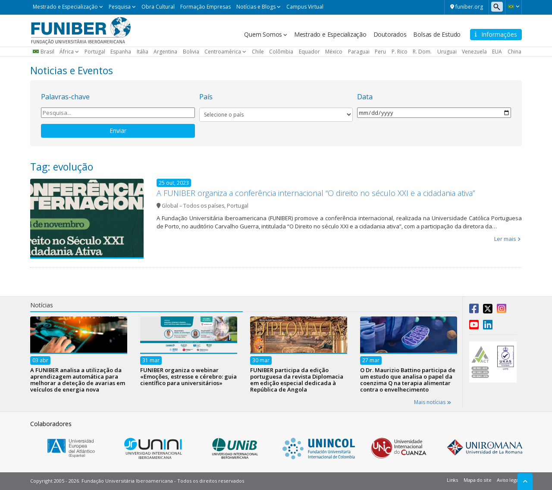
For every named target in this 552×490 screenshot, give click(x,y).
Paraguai (359, 51)
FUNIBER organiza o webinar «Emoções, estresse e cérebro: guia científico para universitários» (188, 376)
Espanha (120, 51)
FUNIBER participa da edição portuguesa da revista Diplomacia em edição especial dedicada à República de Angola (296, 379)
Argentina (165, 51)
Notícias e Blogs (256, 6)
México (333, 51)
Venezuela (474, 51)
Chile (258, 51)
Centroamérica (222, 51)
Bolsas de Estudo (437, 34)
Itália (142, 51)
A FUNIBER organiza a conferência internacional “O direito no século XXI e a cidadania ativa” (316, 193)
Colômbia (281, 51)
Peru (380, 51)
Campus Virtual (304, 6)
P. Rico (400, 51)
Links (452, 480)
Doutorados (390, 34)
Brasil (47, 51)
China (514, 51)
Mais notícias (432, 402)
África (67, 51)
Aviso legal (508, 480)
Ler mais (505, 239)
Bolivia (191, 51)
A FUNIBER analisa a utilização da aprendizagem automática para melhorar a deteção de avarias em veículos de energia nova (77, 379)
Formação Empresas (205, 6)
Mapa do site (477, 480)
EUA (497, 51)
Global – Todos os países (193, 205)
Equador (309, 51)
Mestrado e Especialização (65, 6)
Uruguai (447, 51)
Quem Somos (263, 34)
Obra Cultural (158, 6)
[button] (513, 6)
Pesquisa (120, 6)
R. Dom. (422, 51)
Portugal (95, 51)
